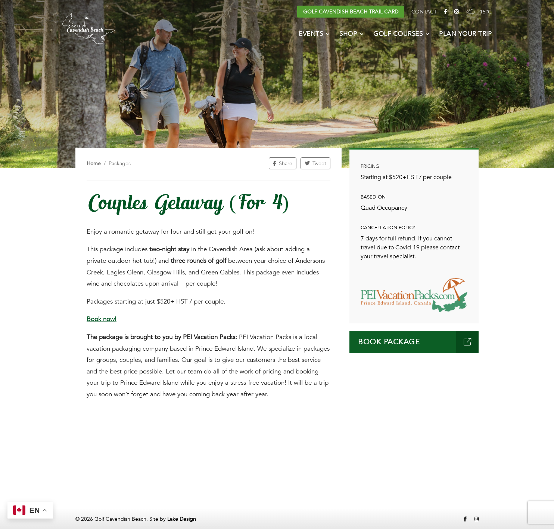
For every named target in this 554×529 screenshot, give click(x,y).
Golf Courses (398, 34)
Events (311, 34)
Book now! (101, 319)
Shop (348, 34)
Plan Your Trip (465, 34)
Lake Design (181, 519)
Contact (424, 11)
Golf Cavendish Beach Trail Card (350, 11)
